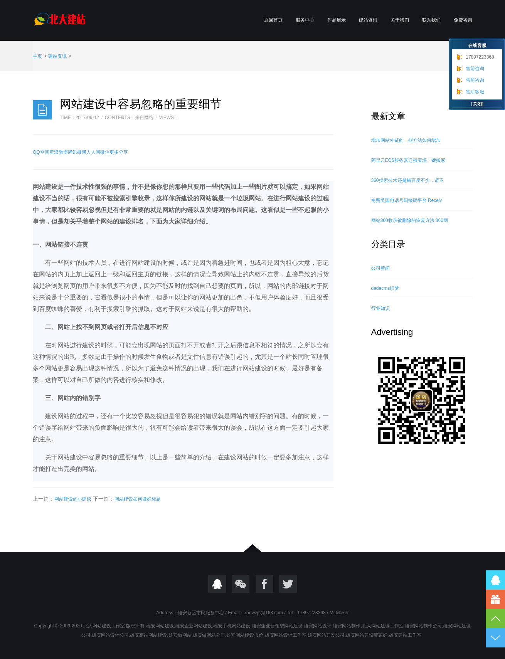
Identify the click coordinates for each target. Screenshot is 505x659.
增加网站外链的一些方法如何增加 (406, 140)
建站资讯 (368, 20)
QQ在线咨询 (495, 580)
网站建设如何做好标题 (137, 499)
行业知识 (380, 308)
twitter (288, 584)
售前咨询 (475, 68)
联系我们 (431, 20)
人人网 (93, 152)
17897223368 (480, 57)
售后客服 (475, 91)
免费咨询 (463, 20)
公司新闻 (380, 268)
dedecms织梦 (385, 288)
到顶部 (495, 618)
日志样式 (42, 109)
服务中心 (305, 20)
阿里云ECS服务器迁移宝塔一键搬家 (408, 160)
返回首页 (273, 20)
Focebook (264, 584)
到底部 (495, 637)
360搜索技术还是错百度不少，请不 (407, 180)
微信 (104, 152)
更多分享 (118, 152)
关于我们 (400, 20)
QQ (217, 584)
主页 (37, 56)
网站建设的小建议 (72, 499)
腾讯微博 (77, 152)
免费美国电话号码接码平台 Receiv (406, 200)
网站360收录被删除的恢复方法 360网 (409, 220)
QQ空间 (41, 152)
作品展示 (336, 20)
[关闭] (477, 104)
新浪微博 (58, 152)
